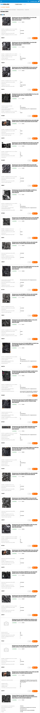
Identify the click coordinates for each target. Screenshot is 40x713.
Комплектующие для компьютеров (10, 9)
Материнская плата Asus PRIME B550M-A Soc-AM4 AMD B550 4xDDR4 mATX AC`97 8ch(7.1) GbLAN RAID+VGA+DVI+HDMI (24, 44)
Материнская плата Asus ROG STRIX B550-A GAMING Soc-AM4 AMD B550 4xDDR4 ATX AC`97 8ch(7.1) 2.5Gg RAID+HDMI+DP (24, 192)
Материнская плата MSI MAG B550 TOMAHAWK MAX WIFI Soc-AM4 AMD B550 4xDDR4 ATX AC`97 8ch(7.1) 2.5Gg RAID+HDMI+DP (24, 429)
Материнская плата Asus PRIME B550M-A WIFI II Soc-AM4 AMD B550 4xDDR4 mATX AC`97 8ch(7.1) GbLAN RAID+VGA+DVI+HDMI (24, 528)
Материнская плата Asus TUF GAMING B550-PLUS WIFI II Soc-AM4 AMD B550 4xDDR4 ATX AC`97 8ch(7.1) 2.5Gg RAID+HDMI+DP (25, 346)
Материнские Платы (20, 9)
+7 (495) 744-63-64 (18, 4)
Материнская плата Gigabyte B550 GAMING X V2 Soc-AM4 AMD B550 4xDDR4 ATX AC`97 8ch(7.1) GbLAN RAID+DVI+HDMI (24, 322)
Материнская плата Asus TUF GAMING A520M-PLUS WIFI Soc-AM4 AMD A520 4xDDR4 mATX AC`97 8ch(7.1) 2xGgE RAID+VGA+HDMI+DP (25, 450)
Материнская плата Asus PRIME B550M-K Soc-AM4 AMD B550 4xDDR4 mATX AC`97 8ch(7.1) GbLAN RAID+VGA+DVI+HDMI (24, 19)
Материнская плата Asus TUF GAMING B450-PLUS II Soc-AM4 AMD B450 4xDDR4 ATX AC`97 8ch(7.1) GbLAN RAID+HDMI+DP (25, 269)
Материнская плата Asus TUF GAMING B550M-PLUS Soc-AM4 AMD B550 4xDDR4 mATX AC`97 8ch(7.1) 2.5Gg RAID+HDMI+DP (25, 95)
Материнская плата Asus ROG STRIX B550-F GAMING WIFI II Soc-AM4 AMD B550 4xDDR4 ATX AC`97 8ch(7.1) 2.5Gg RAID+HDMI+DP (25, 374)
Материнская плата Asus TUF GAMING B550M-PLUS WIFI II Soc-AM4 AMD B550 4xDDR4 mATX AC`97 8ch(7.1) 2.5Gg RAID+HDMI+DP (24, 402)
